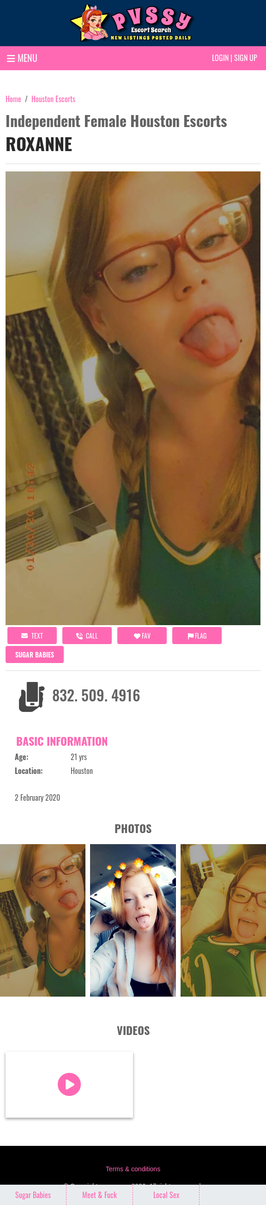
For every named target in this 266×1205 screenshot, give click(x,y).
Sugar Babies (34, 654)
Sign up (245, 57)
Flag (197, 635)
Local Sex (166, 1194)
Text (32, 635)
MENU (22, 58)
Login (220, 57)
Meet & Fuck (99, 1194)
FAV (142, 635)
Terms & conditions (133, 1169)
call (87, 635)
